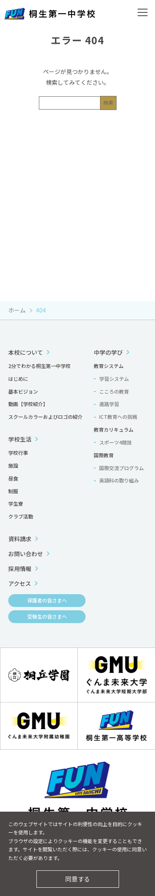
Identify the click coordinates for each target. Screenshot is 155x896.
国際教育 (104, 455)
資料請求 (19, 539)
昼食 (13, 478)
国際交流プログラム (121, 467)
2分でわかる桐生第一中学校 (39, 365)
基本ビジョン (23, 391)
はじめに (18, 378)
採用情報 (19, 568)
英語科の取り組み (119, 480)
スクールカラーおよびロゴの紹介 (45, 416)
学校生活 (19, 439)
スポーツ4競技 (115, 442)
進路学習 (109, 403)
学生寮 (15, 503)
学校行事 (18, 452)
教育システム (109, 365)
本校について (25, 352)
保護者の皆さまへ (47, 600)
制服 (13, 491)
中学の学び (108, 352)
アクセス (19, 583)
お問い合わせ (25, 554)
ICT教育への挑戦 (118, 416)
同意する (77, 878)
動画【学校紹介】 (28, 403)
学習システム (114, 378)
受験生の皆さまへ (47, 616)
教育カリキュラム (114, 429)
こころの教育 (114, 391)
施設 (13, 465)
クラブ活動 (20, 516)
